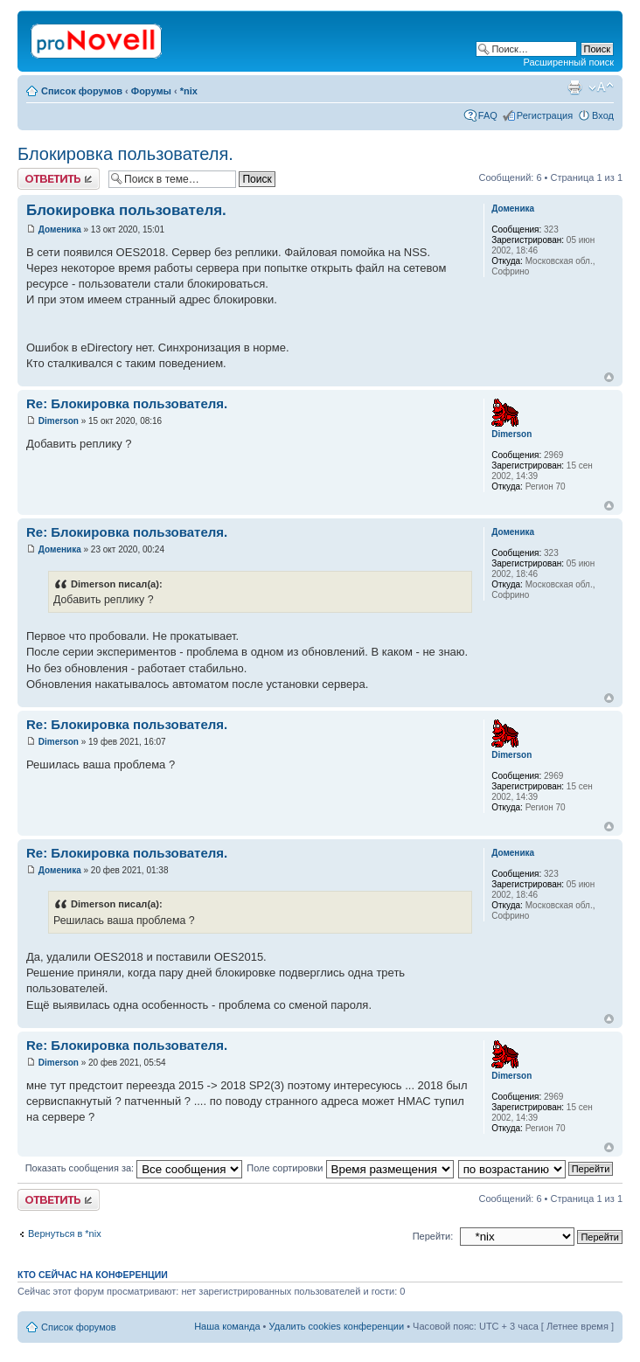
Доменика (59, 229)
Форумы (151, 91)
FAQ (487, 115)
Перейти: (433, 1236)
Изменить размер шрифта (601, 87)
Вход (603, 115)
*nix (189, 91)
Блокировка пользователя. (125, 153)
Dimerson (58, 421)
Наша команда (227, 1326)
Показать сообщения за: (134, 1168)
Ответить (58, 179)
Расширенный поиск (568, 62)
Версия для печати (574, 87)
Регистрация (545, 115)
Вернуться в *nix (64, 1233)
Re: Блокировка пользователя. (126, 403)
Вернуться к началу (609, 377)
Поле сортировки (350, 1168)
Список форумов (81, 91)
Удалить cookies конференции (337, 1326)
